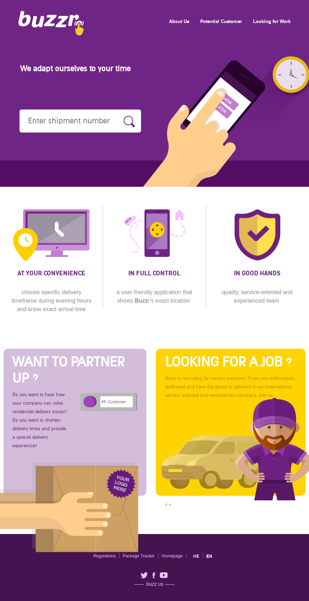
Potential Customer (221, 21)
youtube (164, 575)
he (196, 556)
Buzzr (51, 23)
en (209, 556)
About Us (179, 21)
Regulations (104, 556)
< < (233, 425)
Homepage (172, 556)
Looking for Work (272, 21)
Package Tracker (138, 556)
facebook (153, 575)
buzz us (154, 584)
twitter (144, 575)
